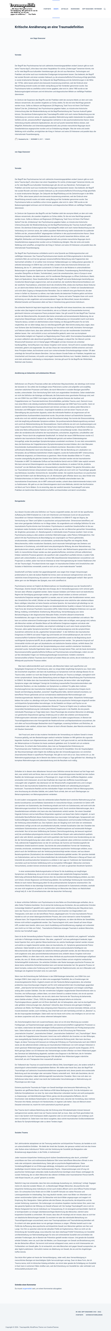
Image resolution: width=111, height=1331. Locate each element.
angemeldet (27, 1289)
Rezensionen (75, 9)
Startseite (47, 9)
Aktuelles (64, 9)
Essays (56, 9)
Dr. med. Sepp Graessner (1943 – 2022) (88, 1312)
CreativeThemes (53, 1327)
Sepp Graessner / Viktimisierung (93, 9)
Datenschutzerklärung (94, 1315)
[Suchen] (104, 9)
